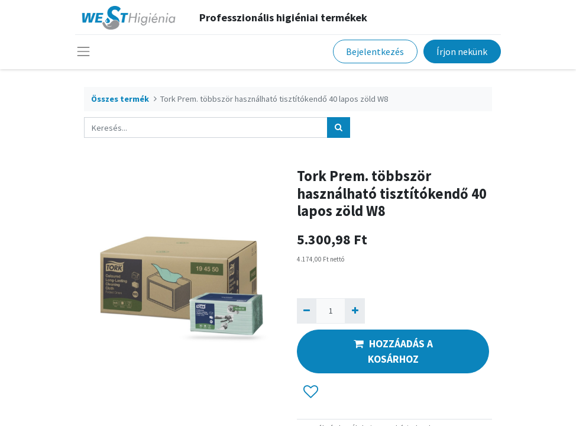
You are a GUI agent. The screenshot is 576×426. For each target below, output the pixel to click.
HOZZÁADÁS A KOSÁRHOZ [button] (393, 351)
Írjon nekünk (461, 51)
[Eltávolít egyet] (306, 311)
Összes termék (120, 98)
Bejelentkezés (375, 51)
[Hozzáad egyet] (354, 311)
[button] (310, 391)
